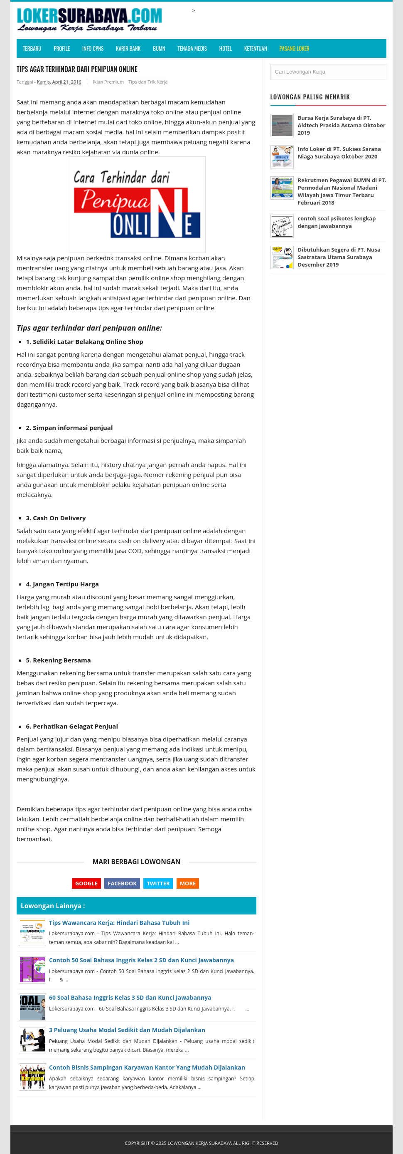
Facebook (122, 883)
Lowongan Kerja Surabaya (199, 1143)
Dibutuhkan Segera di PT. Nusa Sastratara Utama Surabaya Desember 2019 (339, 257)
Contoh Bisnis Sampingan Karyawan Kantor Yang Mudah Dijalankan (147, 1068)
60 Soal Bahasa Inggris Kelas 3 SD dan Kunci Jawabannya (130, 998)
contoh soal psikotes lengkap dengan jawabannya (337, 222)
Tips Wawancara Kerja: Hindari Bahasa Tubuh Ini (119, 923)
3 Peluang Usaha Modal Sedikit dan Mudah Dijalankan (127, 1030)
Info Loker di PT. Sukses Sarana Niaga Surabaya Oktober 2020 (339, 152)
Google (86, 883)
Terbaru (32, 48)
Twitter (158, 883)
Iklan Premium (108, 82)
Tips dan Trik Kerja (147, 82)
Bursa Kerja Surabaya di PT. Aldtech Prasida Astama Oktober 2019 (342, 125)
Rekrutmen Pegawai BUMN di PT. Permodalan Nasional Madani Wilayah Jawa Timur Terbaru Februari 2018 (337, 191)
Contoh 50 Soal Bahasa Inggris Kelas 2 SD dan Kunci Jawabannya (141, 960)
